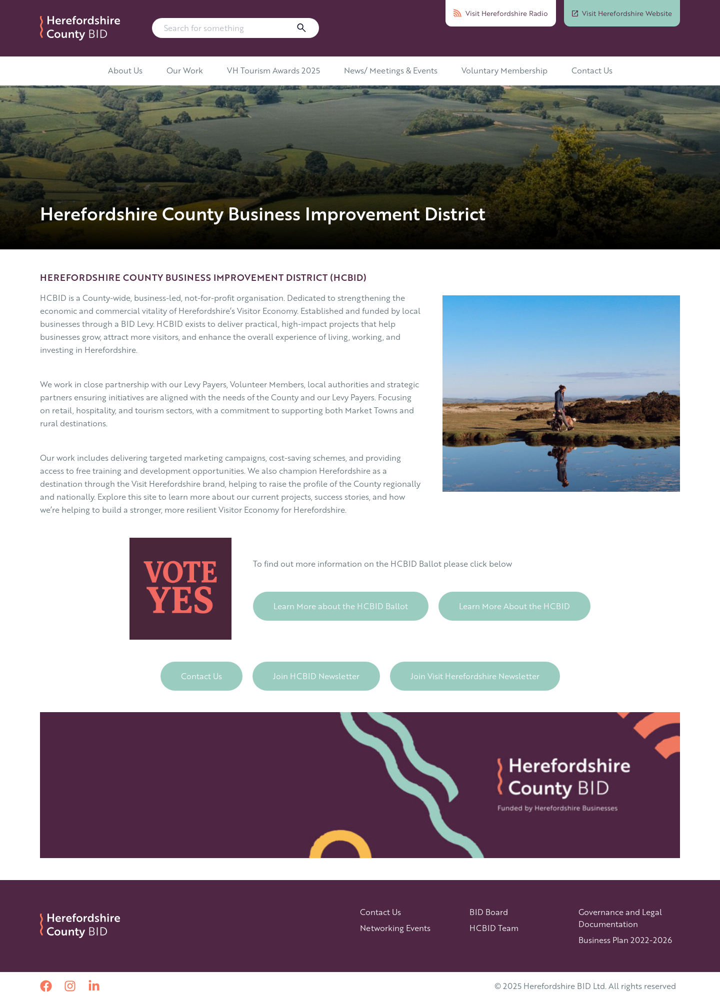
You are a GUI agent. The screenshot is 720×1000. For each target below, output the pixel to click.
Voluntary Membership (505, 70)
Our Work (184, 70)
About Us (125, 70)
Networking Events (395, 928)
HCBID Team (494, 928)
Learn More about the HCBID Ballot (341, 606)
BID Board (489, 912)
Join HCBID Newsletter (316, 676)
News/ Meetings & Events (391, 70)
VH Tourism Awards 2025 (273, 70)
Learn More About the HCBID (514, 606)
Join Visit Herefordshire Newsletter (475, 676)
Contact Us (592, 70)
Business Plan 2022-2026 (625, 940)
